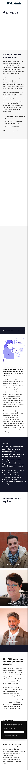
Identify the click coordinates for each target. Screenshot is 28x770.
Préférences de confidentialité (11, 735)
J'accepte (14, 731)
